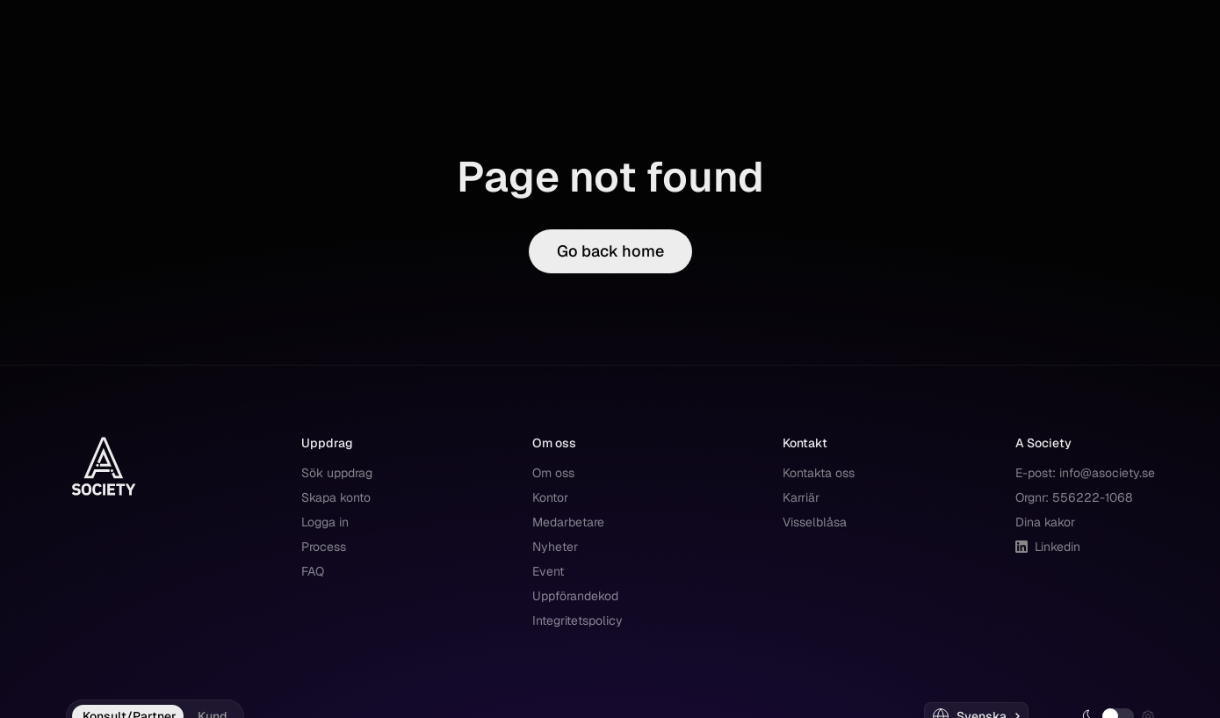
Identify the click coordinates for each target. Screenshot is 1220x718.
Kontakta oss (819, 473)
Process (323, 547)
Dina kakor (1045, 522)
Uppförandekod (575, 596)
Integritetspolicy (577, 620)
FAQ (312, 571)
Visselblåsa (815, 522)
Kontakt (453, 120)
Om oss (553, 473)
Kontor (550, 497)
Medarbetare (568, 522)
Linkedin (1047, 547)
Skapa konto (336, 497)
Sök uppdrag (336, 473)
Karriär (801, 497)
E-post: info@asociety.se (1085, 473)
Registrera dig (1099, 120)
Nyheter (555, 547)
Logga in (996, 120)
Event (548, 571)
